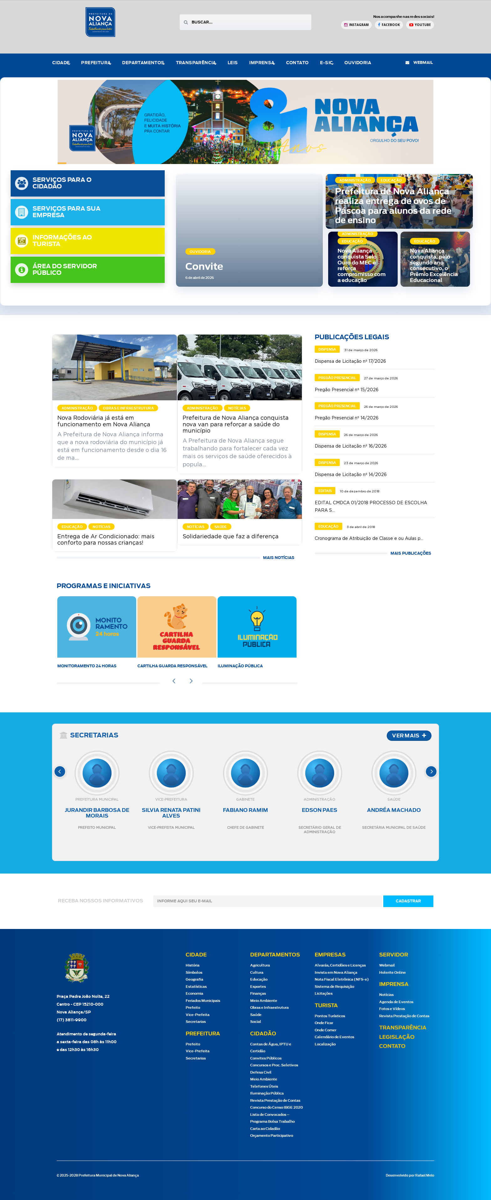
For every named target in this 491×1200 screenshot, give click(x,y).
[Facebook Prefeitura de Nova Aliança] (389, 24)
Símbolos (194, 972)
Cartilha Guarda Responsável (172, 666)
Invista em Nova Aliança (336, 972)
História (192, 965)
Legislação (397, 1037)
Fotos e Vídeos (392, 1009)
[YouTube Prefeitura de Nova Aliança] (420, 24)
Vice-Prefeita (197, 1015)
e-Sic (326, 63)
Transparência (196, 63)
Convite (204, 267)
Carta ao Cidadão (265, 1129)
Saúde (255, 1015)
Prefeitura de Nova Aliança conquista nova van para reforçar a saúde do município (236, 424)
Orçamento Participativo (271, 1135)
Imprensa (261, 63)
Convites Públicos (266, 1058)
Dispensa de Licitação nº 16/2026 (351, 446)
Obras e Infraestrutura (269, 1007)
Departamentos (143, 63)
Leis (233, 63)
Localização (325, 1044)
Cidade (61, 63)
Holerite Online (392, 972)
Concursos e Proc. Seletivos (274, 1065)
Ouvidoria (357, 63)
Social (255, 1021)
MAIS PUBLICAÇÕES (410, 553)
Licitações (324, 993)
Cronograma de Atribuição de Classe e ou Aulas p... (369, 538)
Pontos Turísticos (330, 1016)
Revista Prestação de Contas (275, 1100)
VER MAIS (409, 735)
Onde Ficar (324, 1023)
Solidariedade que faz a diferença (231, 537)
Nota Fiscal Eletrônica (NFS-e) (342, 979)
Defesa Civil (260, 1072)
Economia (194, 993)
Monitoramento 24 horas (86, 666)
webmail (419, 62)
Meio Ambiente (263, 1001)
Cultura (256, 972)
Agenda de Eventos (396, 1002)
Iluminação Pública (240, 666)
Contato (297, 63)
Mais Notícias (278, 558)
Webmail (387, 965)
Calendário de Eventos (334, 1037)
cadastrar (408, 901)
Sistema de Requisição (334, 986)
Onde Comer (325, 1030)
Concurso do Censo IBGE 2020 (276, 1107)
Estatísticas (196, 986)
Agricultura (260, 965)
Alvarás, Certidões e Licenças (340, 965)
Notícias (386, 995)
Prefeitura (96, 63)
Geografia (194, 979)
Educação (258, 979)
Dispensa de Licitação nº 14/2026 (351, 475)
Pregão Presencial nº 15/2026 (347, 390)
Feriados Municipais (203, 1001)
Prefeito (193, 1007)
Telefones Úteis (264, 1086)
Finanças (258, 993)
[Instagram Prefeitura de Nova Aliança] (356, 24)
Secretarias (196, 1021)
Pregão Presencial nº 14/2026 (347, 418)
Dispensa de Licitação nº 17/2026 (350, 361)
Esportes (258, 986)
